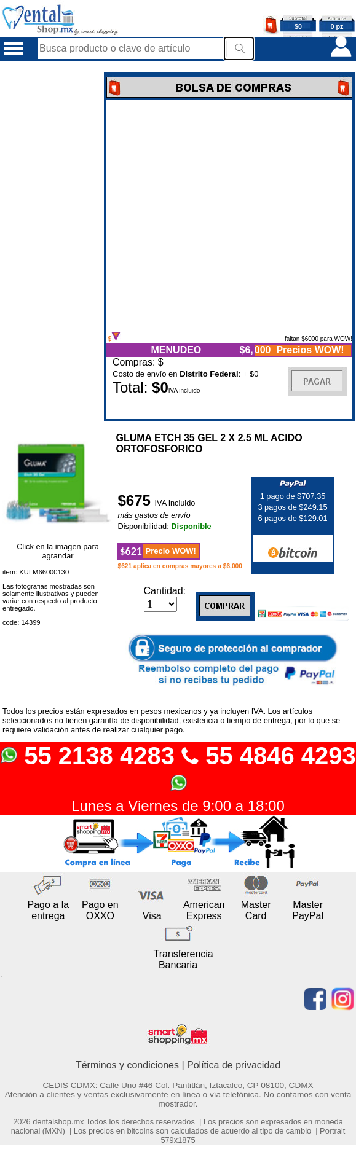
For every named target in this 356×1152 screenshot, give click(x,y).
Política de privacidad (233, 1065)
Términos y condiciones (127, 1065)
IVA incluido (175, 502)
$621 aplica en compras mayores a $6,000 (179, 566)
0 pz (337, 26)
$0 (298, 26)
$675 (135, 500)
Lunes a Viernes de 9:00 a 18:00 (178, 805)
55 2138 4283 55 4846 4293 (178, 767)
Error (229, 215)
